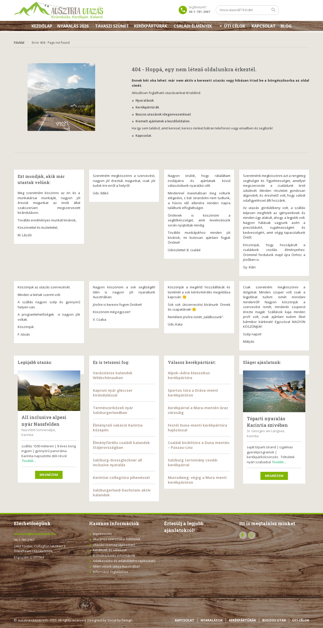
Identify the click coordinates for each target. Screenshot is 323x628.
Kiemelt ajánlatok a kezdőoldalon (163, 121)
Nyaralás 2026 (73, 26)
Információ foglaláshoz (110, 571)
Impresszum (102, 533)
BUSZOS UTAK (274, 620)
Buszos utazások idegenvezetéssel (163, 114)
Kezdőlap (42, 26)
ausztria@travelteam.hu (35, 533)
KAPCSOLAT (264, 26)
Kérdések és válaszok (110, 550)
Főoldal (19, 42)
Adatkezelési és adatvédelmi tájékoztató (124, 561)
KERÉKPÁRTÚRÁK (242, 620)
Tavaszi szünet (112, 26)
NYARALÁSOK (212, 620)
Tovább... (28, 460)
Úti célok (234, 26)
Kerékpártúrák (150, 26)
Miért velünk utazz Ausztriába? (116, 566)
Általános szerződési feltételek (117, 539)
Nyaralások (145, 100)
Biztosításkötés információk (114, 555)
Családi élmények (193, 26)
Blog (286, 26)
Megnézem (49, 475)
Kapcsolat (143, 135)
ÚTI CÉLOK (300, 620)
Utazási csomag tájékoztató (114, 544)
